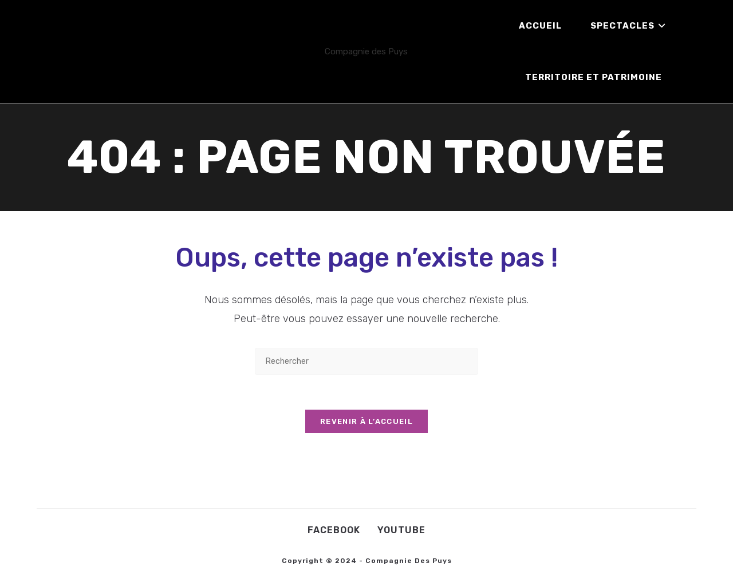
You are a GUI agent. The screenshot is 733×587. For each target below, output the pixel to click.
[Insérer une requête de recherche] (366, 361)
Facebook (334, 530)
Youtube (401, 530)
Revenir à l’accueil (366, 421)
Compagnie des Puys (366, 51)
